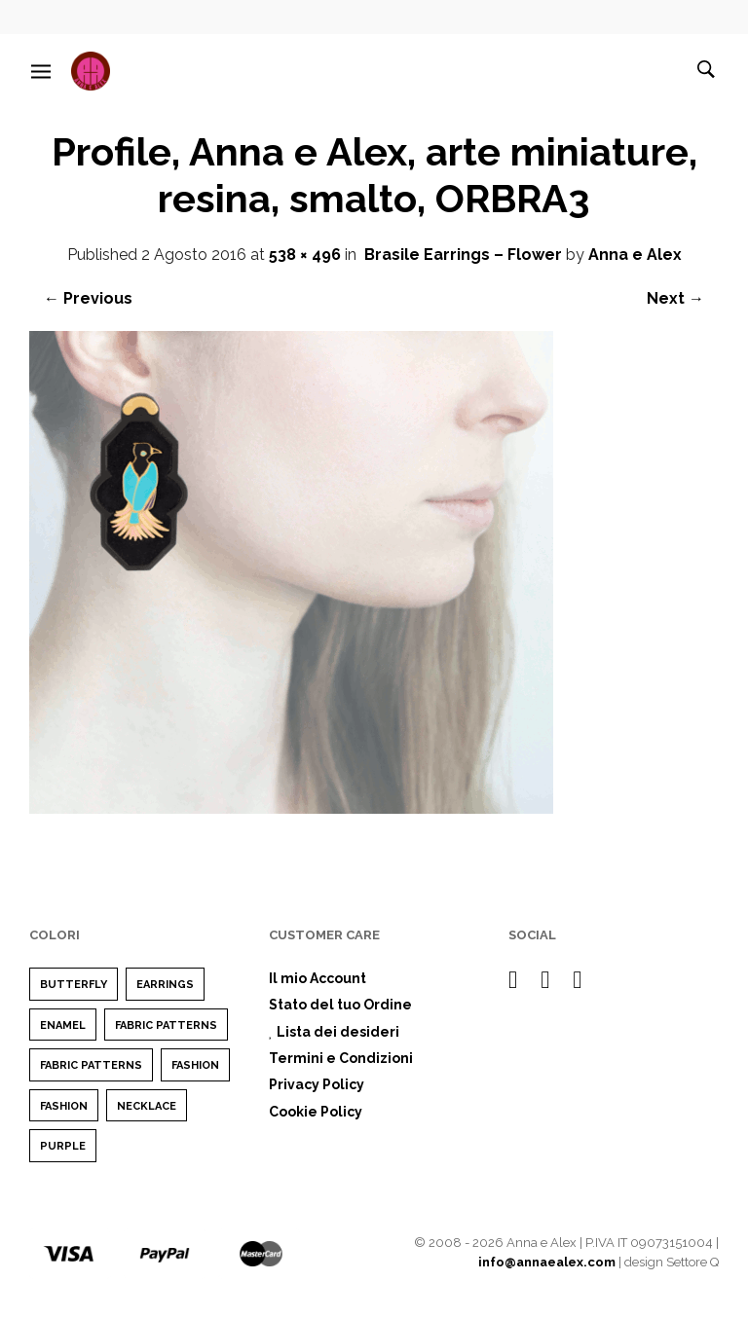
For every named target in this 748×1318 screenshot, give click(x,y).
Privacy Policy (316, 1084)
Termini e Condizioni (341, 1058)
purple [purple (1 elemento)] (63, 1146)
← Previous (88, 298)
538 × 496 (305, 254)
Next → (675, 298)
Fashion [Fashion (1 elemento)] (64, 1106)
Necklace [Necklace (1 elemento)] (146, 1106)
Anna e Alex (635, 254)
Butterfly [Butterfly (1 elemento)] (73, 984)
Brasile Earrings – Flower (463, 254)
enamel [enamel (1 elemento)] (63, 1025)
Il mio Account (317, 978)
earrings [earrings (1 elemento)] (165, 984)
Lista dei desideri (334, 1032)
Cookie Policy (315, 1111)
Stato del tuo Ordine (340, 1004)
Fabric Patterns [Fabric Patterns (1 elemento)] (166, 1025)
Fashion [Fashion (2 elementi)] (195, 1065)
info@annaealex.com (547, 1262)
